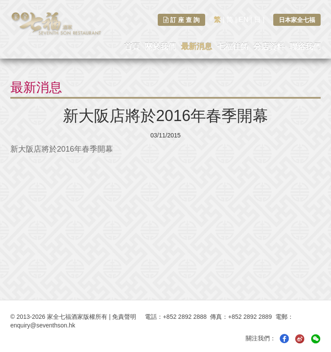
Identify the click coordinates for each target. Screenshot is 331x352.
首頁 (132, 46)
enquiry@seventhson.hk (42, 325)
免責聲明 (124, 316)
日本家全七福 (297, 19)
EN (243, 19)
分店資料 (268, 46)
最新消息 (196, 46)
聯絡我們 (305, 46)
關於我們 (160, 46)
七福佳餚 (232, 46)
